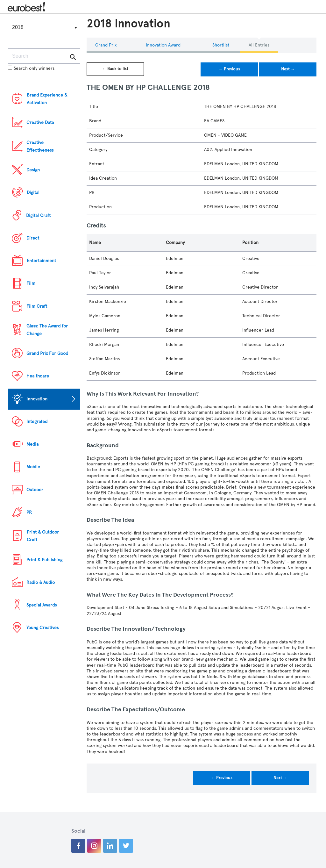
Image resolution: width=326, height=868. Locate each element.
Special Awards (41, 605)
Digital (33, 192)
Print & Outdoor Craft (43, 535)
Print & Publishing (44, 560)
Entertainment (41, 260)
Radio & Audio (40, 582)
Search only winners (31, 68)
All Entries (259, 45)
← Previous (229, 69)
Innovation (36, 399)
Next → (288, 69)
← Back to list (115, 68)
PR (29, 512)
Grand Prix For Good (47, 353)
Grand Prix (106, 45)
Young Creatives (42, 627)
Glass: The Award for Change (47, 329)
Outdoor (34, 489)
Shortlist (220, 45)
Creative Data (40, 122)
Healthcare (37, 376)
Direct (32, 238)
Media (32, 444)
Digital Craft (38, 215)
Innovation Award (163, 45)
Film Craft (36, 306)
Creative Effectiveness (39, 146)
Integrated (36, 421)
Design (33, 170)
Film (30, 283)
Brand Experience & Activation (47, 98)
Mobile (33, 467)
